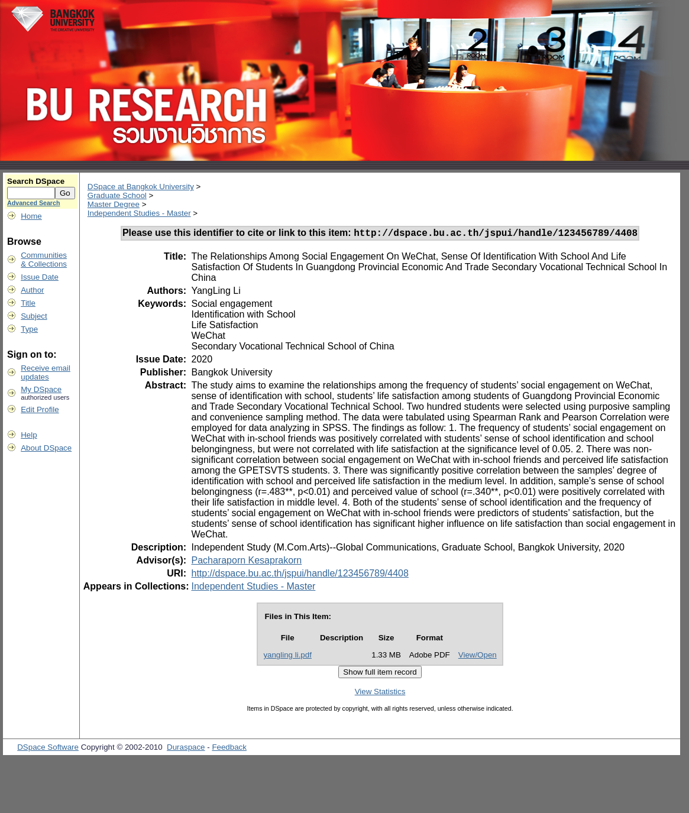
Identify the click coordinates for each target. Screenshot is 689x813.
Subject (34, 316)
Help (29, 434)
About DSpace (46, 447)
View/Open (477, 656)
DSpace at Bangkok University (141, 186)
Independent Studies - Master (139, 213)
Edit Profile (40, 409)
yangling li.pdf (287, 656)
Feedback (229, 748)
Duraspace (186, 748)
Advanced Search (33, 202)
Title (28, 303)
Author (32, 290)
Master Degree (114, 204)
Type (29, 329)
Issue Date (40, 277)
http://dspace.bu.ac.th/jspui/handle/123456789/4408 (299, 575)
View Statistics (380, 693)
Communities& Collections (44, 259)
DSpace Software (48, 748)
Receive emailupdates (45, 372)
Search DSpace (35, 181)
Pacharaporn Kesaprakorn (246, 562)
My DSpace (41, 389)
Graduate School (117, 195)
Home (31, 216)
